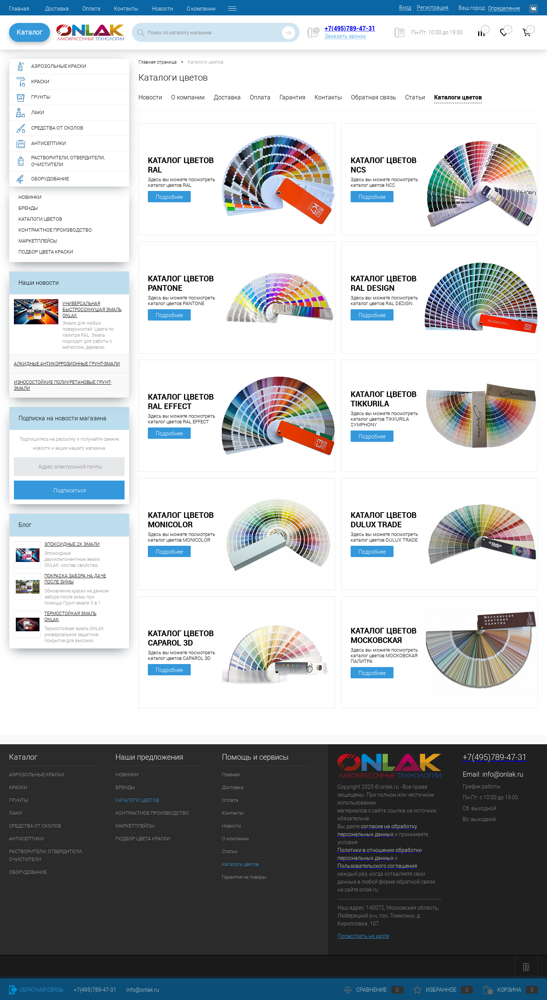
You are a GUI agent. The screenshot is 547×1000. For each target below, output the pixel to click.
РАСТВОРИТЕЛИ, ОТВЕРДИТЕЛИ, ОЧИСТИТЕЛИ (45, 855)
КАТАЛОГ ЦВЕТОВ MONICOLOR (181, 519)
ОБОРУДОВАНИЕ (28, 872)
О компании (201, 9)
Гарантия (292, 97)
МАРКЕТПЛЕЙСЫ (37, 241)
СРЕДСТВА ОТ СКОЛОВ (35, 826)
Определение (504, 8)
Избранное (443, 990)
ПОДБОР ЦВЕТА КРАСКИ (45, 252)
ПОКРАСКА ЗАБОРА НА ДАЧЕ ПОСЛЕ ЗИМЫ (75, 579)
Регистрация (432, 8)
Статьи (415, 97)
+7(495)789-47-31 (350, 28)
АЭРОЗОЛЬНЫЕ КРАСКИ (36, 774)
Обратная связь (373, 97)
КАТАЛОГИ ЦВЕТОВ (40, 219)
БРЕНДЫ (28, 208)
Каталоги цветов (458, 97)
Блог (25, 524)
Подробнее (169, 197)
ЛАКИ (15, 813)
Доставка (57, 9)
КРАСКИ (18, 787)
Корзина (510, 990)
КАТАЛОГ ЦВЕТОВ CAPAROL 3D (181, 638)
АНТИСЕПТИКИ (26, 838)
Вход (405, 8)
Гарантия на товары (244, 877)
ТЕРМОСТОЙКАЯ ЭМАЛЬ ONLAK (70, 616)
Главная (19, 9)
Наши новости (38, 282)
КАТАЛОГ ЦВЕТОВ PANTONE (181, 283)
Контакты (126, 9)
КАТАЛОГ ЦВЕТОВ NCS (383, 165)
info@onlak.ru (502, 774)
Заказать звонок (345, 36)
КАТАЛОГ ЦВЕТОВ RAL (181, 165)
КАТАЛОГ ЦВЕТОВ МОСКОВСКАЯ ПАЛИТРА (383, 635)
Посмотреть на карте (363, 936)
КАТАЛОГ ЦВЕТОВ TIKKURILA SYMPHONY (383, 398)
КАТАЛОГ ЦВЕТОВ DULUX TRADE (383, 519)
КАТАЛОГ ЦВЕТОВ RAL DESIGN (383, 283)
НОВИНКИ (29, 197)
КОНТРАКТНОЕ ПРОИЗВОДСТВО (55, 230)
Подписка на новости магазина (62, 418)
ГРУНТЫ (18, 800)
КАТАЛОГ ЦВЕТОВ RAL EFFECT (181, 401)
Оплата (91, 9)
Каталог (30, 32)
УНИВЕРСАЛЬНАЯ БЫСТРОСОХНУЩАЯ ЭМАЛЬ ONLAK (92, 309)
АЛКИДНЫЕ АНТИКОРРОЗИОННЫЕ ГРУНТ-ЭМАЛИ (67, 363)
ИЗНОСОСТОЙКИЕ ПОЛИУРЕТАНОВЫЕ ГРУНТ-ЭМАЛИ (62, 385)
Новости (162, 9)
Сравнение (373, 990)
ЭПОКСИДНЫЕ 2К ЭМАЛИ (72, 544)
